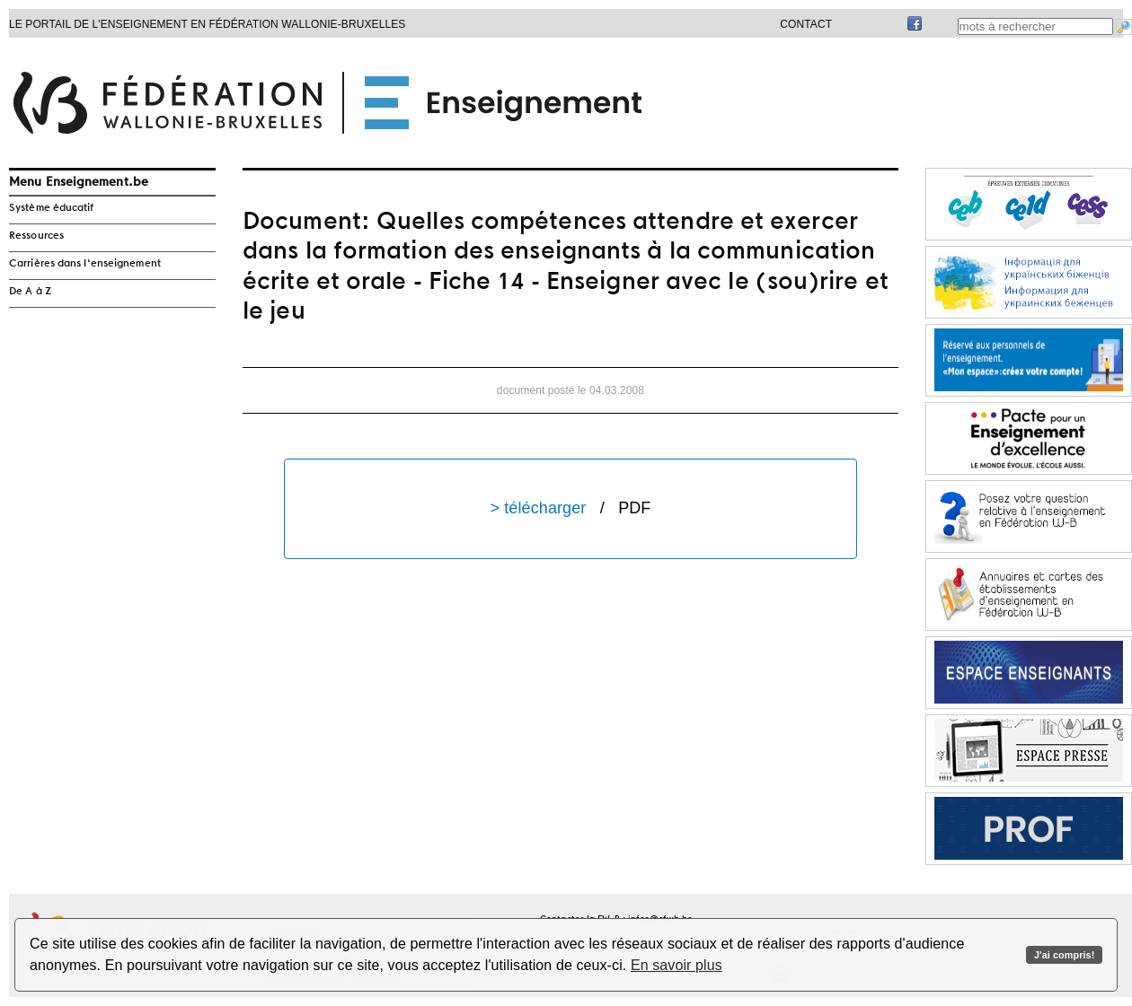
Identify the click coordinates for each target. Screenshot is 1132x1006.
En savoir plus (676, 965)
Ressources (36, 236)
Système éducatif (51, 208)
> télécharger (571, 508)
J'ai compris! (1064, 954)
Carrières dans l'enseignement (85, 263)
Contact (806, 24)
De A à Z (30, 291)
